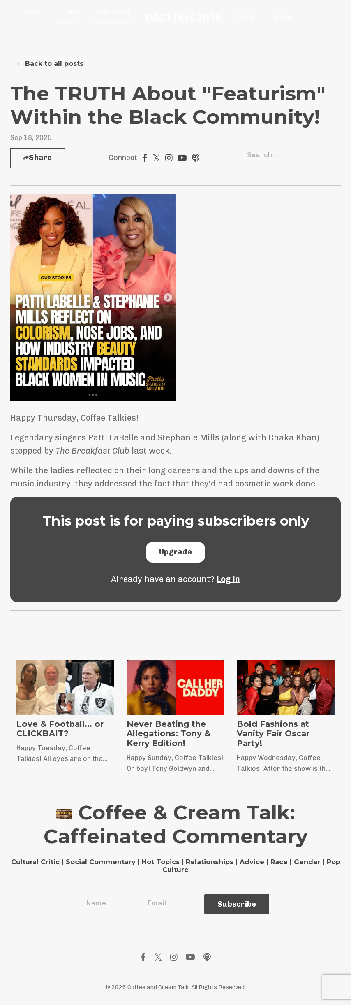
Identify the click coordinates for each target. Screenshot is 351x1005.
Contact (281, 17)
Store (32, 12)
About (245, 17)
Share (40, 157)
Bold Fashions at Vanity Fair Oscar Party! (274, 734)
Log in (228, 579)
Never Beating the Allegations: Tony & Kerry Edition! (169, 734)
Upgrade (175, 551)
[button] (175, 551)
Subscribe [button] (236, 903)
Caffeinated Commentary (111, 17)
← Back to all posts (49, 63)
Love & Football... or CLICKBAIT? (60, 729)
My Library (67, 17)
